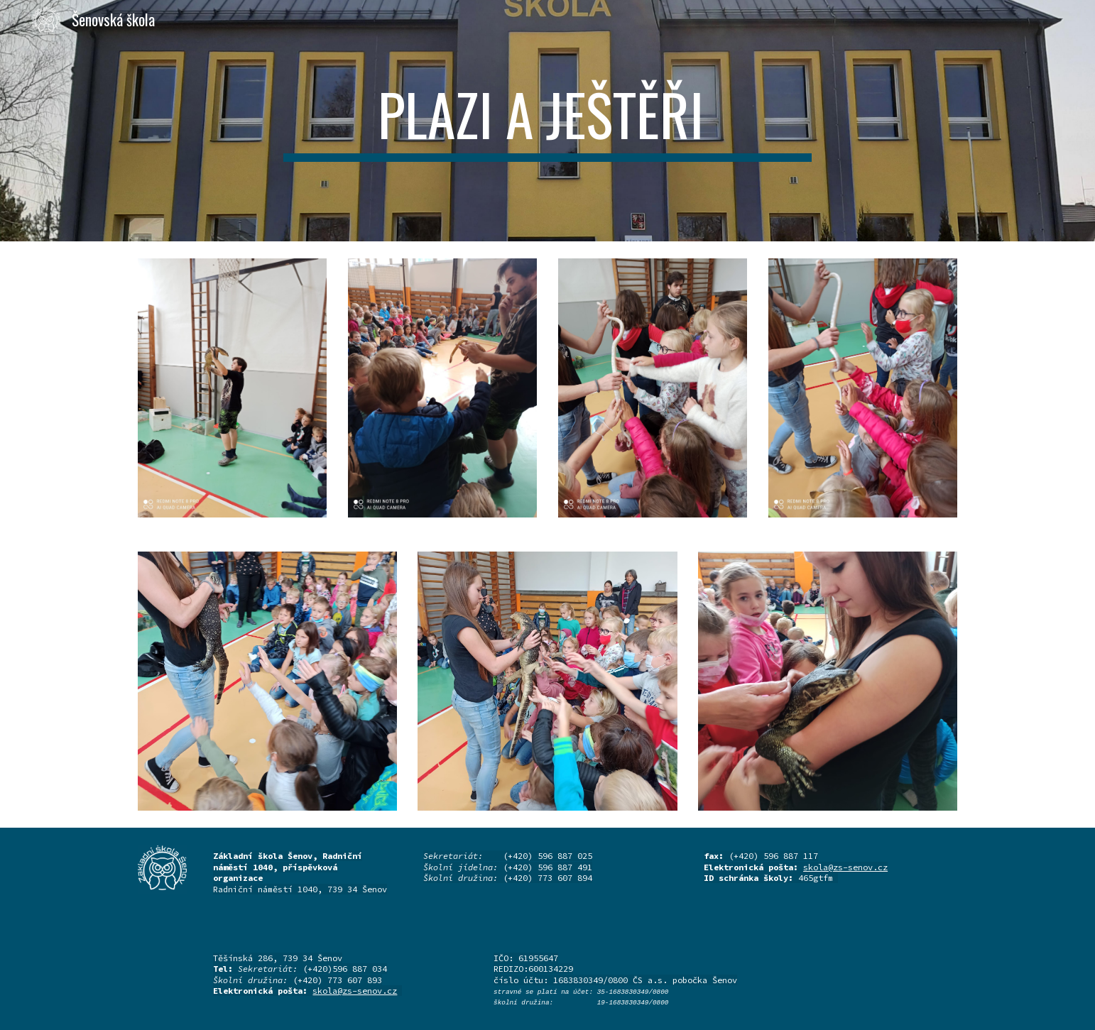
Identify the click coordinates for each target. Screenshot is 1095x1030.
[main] (547, 121)
